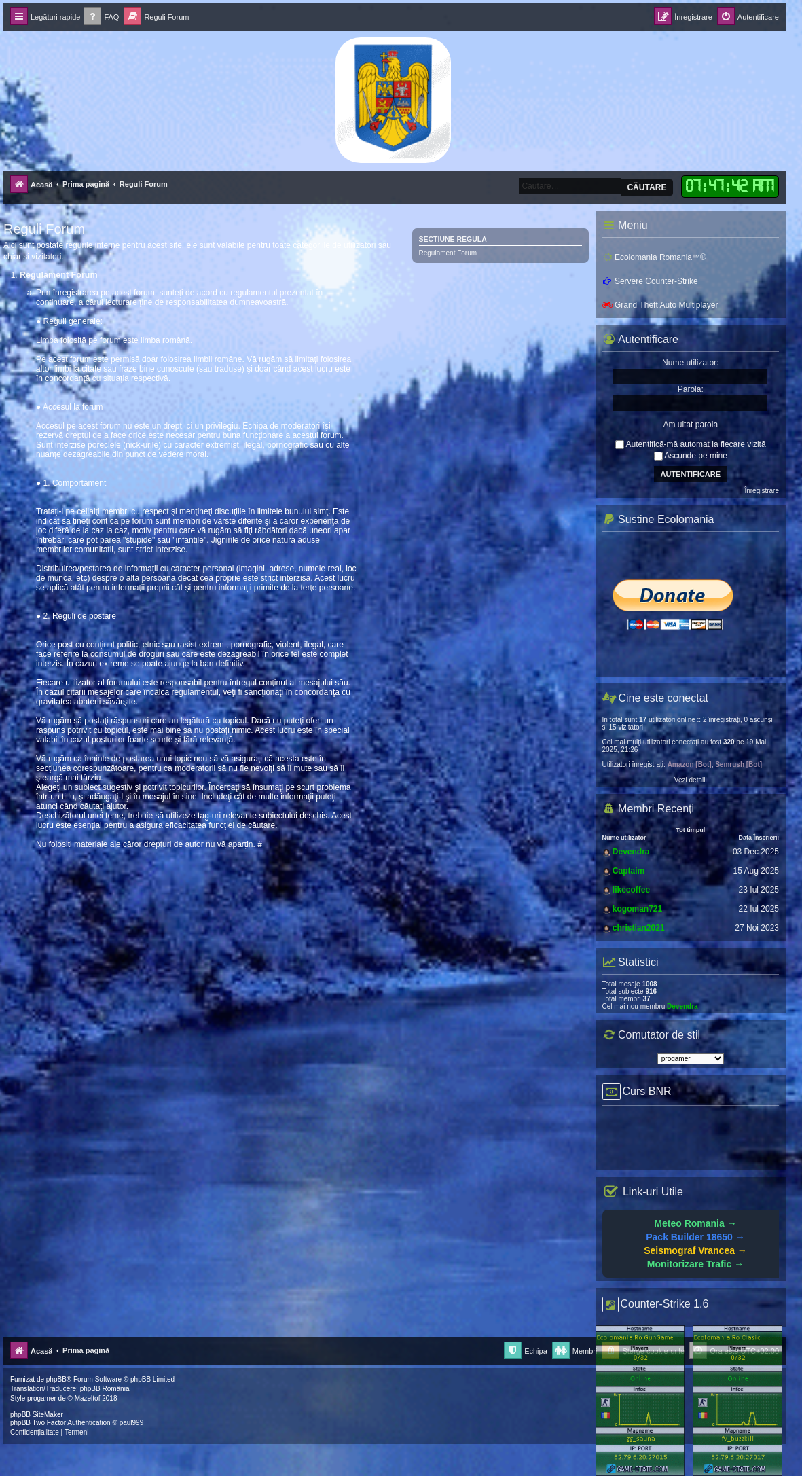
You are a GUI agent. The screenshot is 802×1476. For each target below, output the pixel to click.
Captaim (628, 871)
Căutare (646, 187)
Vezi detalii (690, 780)
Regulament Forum (448, 253)
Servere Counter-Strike (650, 281)
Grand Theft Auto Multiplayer (660, 305)
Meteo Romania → (695, 1223)
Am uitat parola (690, 424)
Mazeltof (88, 1398)
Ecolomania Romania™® (654, 257)
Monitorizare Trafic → (695, 1264)
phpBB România (105, 1388)
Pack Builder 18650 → (695, 1236)
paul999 (132, 1422)
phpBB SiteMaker (36, 1414)
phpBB (56, 1379)
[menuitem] (101, 17)
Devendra (631, 852)
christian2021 (639, 928)
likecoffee (631, 890)
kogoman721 (637, 909)
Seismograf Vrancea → (695, 1250)
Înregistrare (761, 490)
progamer (41, 1398)
